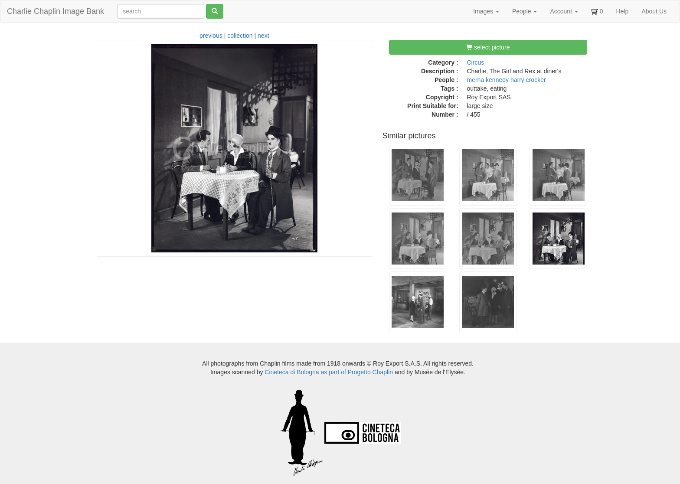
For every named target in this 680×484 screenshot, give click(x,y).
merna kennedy (488, 79)
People (524, 11)
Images (486, 11)
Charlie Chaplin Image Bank (55, 11)
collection (239, 35)
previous (210, 35)
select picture (488, 47)
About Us (654, 11)
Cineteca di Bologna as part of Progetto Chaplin (329, 372)
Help (622, 11)
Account (564, 11)
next (263, 35)
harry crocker (528, 79)
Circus (475, 62)
